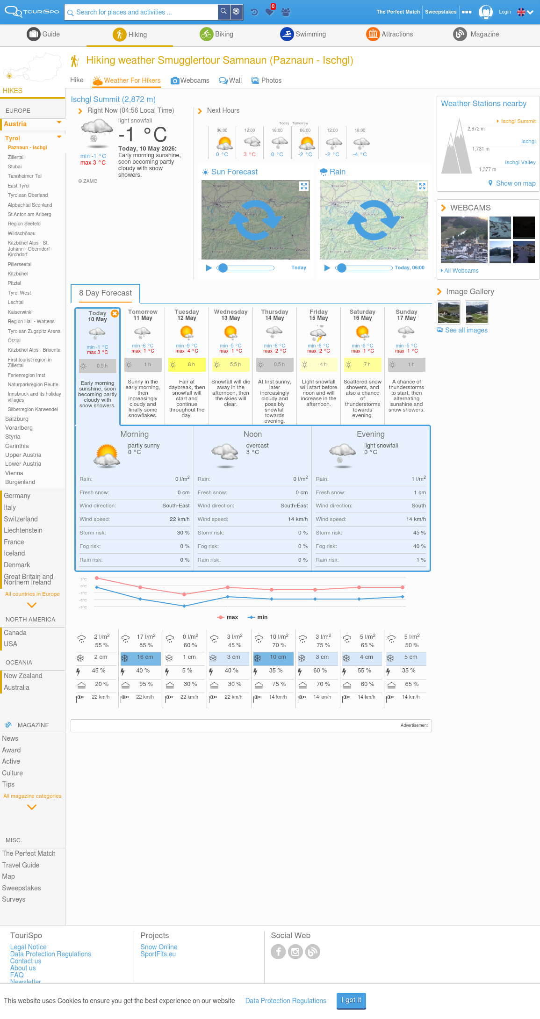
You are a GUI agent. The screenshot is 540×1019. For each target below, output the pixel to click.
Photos (271, 81)
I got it (351, 1000)
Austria (15, 124)
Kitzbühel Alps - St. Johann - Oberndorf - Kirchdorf (30, 249)
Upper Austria (23, 455)
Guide (50, 34)
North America (31, 620)
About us (23, 968)
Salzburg (17, 419)
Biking (223, 34)
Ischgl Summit (518, 121)
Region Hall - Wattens (31, 321)
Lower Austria (23, 464)
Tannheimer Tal (25, 176)
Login (505, 12)
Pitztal (15, 283)
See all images (466, 330)
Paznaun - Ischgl (27, 147)
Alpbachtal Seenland (30, 205)
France (14, 542)
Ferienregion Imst (26, 375)
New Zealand (23, 676)
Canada (15, 633)
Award (11, 750)
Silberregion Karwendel (33, 409)
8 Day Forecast (105, 293)
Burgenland (20, 482)
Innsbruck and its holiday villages (34, 397)
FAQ (17, 975)
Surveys (13, 899)
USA (10, 644)
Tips (8, 784)
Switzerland (21, 519)
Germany (17, 496)
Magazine (484, 34)
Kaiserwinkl (20, 312)
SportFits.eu (158, 954)
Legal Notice (28, 947)
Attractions (396, 34)
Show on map (515, 184)
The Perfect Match (29, 854)
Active (11, 762)
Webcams (194, 81)
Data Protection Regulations (286, 1001)
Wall (235, 81)
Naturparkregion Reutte (33, 385)
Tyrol (12, 139)
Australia (16, 688)
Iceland (14, 553)
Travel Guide (20, 865)
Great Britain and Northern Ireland (28, 580)
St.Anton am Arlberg (29, 214)
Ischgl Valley (520, 162)
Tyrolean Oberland (28, 195)
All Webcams (461, 271)
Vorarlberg (19, 428)
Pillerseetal (20, 264)
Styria (13, 437)
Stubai (15, 167)
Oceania (19, 663)
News (10, 739)
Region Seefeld (24, 224)
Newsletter (26, 982)
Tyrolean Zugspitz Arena (34, 331)
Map (8, 877)
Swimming (310, 34)
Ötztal (14, 341)
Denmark (17, 565)
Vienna (14, 473)
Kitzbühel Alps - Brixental (35, 350)
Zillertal (16, 157)
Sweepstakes (21, 888)
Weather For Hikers (132, 81)
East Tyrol (19, 186)
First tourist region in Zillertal (30, 363)
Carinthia (17, 446)
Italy (10, 508)
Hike (76, 80)
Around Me (242, 13)
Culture (12, 773)
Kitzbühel (18, 274)
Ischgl (528, 141)
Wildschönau (22, 233)
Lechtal (16, 302)
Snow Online (159, 947)
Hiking (137, 35)
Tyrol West (19, 293)
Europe (18, 111)
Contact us (26, 961)
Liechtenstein (23, 531)
